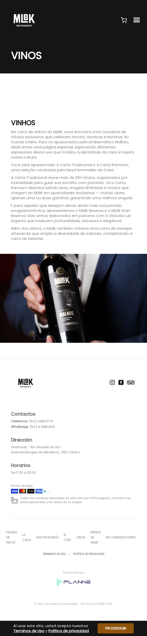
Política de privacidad (88, 554)
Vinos (81, 537)
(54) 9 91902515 (42, 426)
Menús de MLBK (96, 537)
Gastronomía (47, 537)
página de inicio (11, 537)
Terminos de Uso (54, 554)
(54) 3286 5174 (41, 421)
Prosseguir (115, 628)
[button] (124, 20)
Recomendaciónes (121, 537)
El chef (67, 537)
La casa (26, 537)
